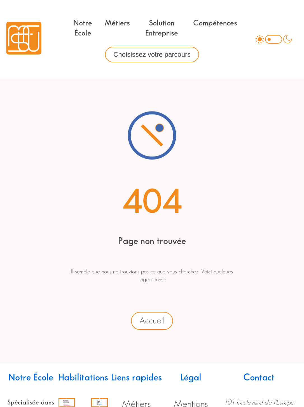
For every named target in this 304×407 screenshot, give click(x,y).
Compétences (215, 23)
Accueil (152, 321)
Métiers (117, 23)
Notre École (82, 28)
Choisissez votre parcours (152, 54)
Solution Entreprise (161, 28)
